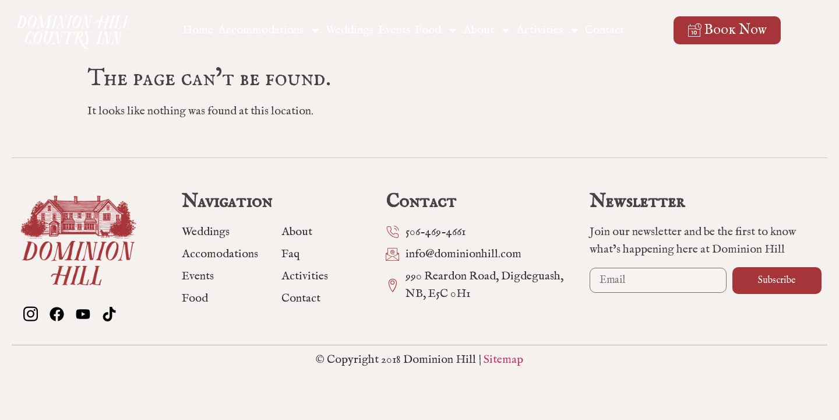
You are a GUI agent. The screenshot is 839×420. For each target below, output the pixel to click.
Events (394, 30)
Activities (548, 30)
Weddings (349, 30)
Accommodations (269, 30)
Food (437, 30)
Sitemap (503, 359)
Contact (604, 30)
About (487, 30)
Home (197, 30)
